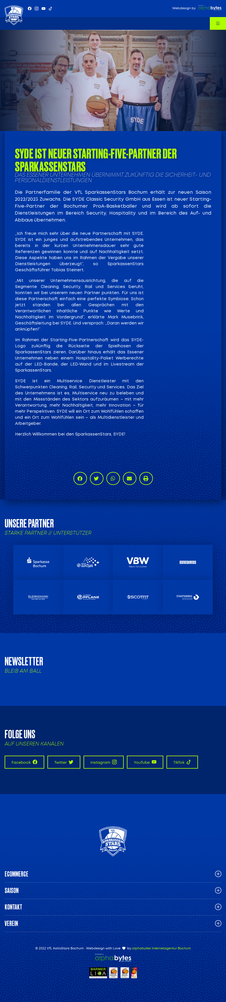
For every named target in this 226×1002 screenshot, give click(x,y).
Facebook (24, 762)
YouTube (145, 762)
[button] (80, 478)
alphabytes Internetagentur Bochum (161, 948)
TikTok (182, 762)
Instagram (103, 762)
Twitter (63, 762)
